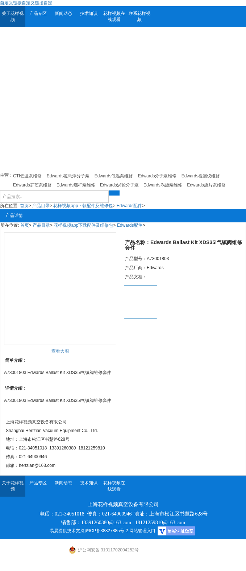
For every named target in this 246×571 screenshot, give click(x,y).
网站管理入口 (142, 530)
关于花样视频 (13, 16)
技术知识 (88, 13)
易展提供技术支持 (67, 530)
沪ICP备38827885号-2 (106, 530)
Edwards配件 (129, 205)
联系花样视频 (139, 16)
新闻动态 (63, 13)
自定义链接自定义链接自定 (26, 2)
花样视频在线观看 (114, 16)
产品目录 (41, 205)
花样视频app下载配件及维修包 (83, 205)
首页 (24, 205)
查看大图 (60, 351)
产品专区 (38, 13)
